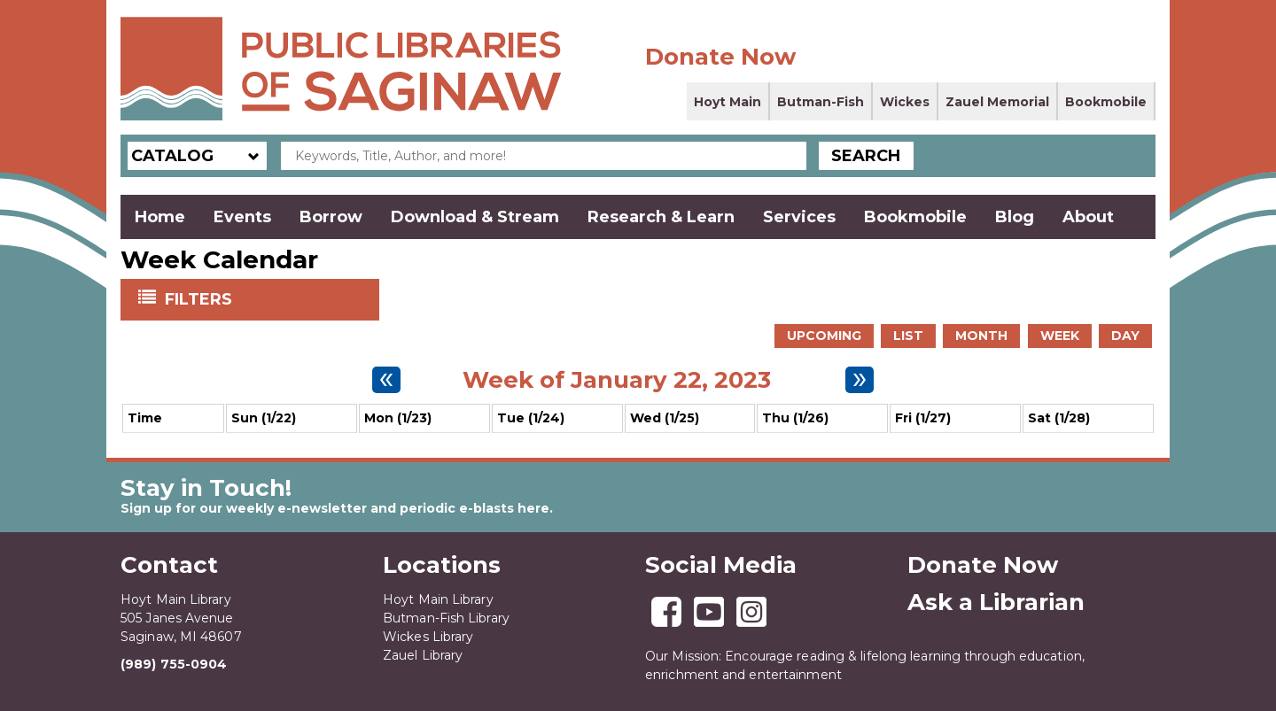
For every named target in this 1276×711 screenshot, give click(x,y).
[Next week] (859, 380)
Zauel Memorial (997, 102)
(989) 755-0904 (174, 664)
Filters (200, 298)
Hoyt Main (727, 102)
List (908, 336)
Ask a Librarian (996, 602)
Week (1059, 336)
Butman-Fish (820, 102)
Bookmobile (1106, 102)
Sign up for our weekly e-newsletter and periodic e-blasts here (335, 508)
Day (1125, 336)
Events (242, 217)
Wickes (905, 102)
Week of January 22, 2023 (617, 379)
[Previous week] (386, 380)
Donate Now (720, 56)
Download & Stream (475, 217)
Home (160, 217)
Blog (1014, 217)
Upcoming (824, 336)
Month (981, 336)
